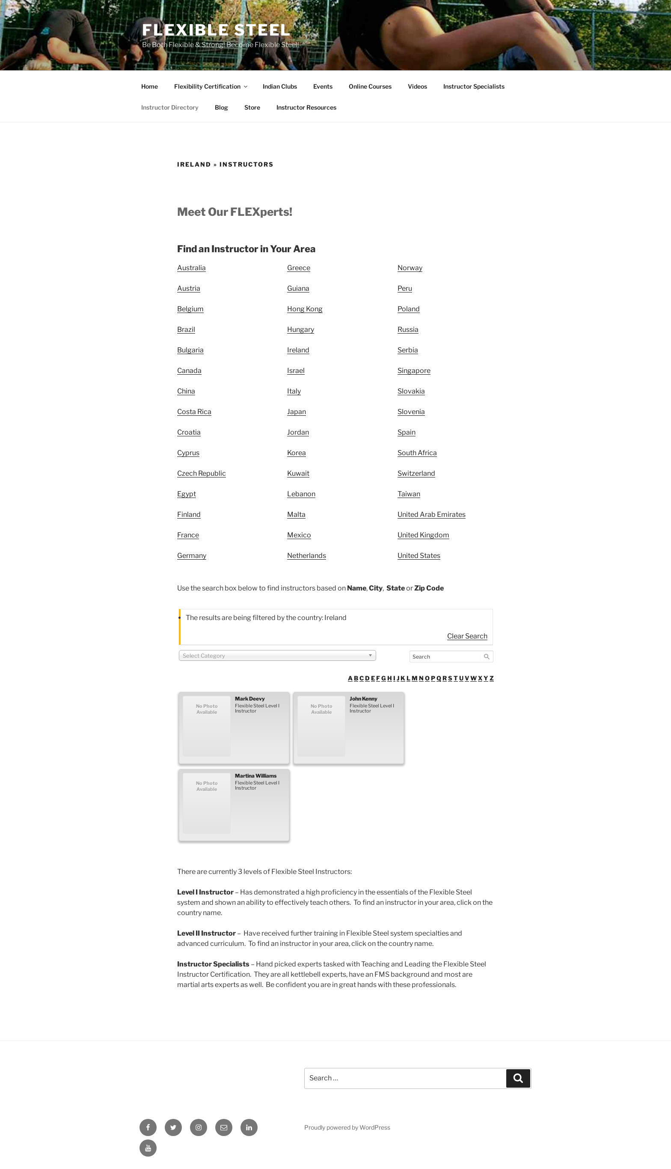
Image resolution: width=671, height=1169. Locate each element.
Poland (409, 309)
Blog (221, 107)
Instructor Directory (170, 107)
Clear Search (467, 636)
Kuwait (298, 473)
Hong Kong (305, 309)
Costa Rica (194, 412)
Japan (296, 412)
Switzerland (416, 473)
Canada (189, 371)
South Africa (417, 453)
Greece (298, 268)
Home (149, 86)
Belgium (190, 309)
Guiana (298, 288)
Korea (296, 453)
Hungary (300, 329)
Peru (405, 288)
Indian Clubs (280, 86)
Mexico (299, 535)
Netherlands (306, 556)
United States (419, 556)
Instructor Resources (306, 107)
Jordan (298, 432)
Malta (296, 514)
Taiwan (409, 494)
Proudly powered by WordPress (347, 1127)
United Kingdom (423, 535)
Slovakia (411, 391)
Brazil (186, 329)
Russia (408, 329)
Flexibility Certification (211, 86)
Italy (294, 391)
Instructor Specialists (474, 86)
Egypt (186, 494)
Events (323, 86)
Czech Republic (201, 473)
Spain (407, 432)
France (188, 535)
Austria (188, 288)
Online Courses (370, 86)
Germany (191, 556)
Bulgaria (190, 350)
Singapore (414, 371)
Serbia (408, 350)
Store (252, 107)
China (186, 391)
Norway (410, 268)
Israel (296, 371)
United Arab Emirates (432, 514)
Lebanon (301, 494)
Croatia (189, 432)
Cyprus (188, 453)
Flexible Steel (216, 30)
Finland (189, 514)
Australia (191, 268)
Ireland (298, 350)
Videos (417, 86)
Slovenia (411, 412)
